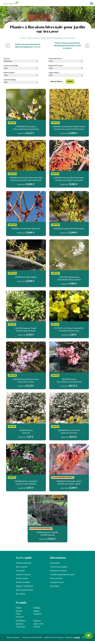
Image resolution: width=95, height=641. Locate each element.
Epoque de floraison (55, 65)
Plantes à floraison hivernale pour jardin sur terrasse (57, 38)
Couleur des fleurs (54, 58)
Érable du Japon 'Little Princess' (38, 623)
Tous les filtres (56, 81)
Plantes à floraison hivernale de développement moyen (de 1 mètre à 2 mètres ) (67, 45)
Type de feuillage (9, 79)
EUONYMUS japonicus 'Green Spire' (21, 623)
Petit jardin (20, 570)
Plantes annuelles (23, 582)
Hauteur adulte (8, 72)
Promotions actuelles (58, 567)
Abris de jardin (21, 567)
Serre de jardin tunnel (24, 590)
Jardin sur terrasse (23, 574)
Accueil (23, 38)
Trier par (6, 58)
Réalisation (72, 637)
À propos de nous (57, 582)
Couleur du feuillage (10, 65)
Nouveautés (55, 563)
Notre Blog (54, 586)
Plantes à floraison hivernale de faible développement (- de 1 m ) (27, 45)
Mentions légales (13, 637)
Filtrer (70, 81)
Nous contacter (56, 578)
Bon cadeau (20, 593)
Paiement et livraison (58, 570)
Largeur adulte (53, 72)
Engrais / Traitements (24, 586)
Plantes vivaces (22, 578)
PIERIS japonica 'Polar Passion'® (19, 612)
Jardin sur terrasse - (34, 38)
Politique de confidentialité (32, 637)
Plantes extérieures (23, 563)
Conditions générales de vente (62, 574)
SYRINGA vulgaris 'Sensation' (37, 611)
